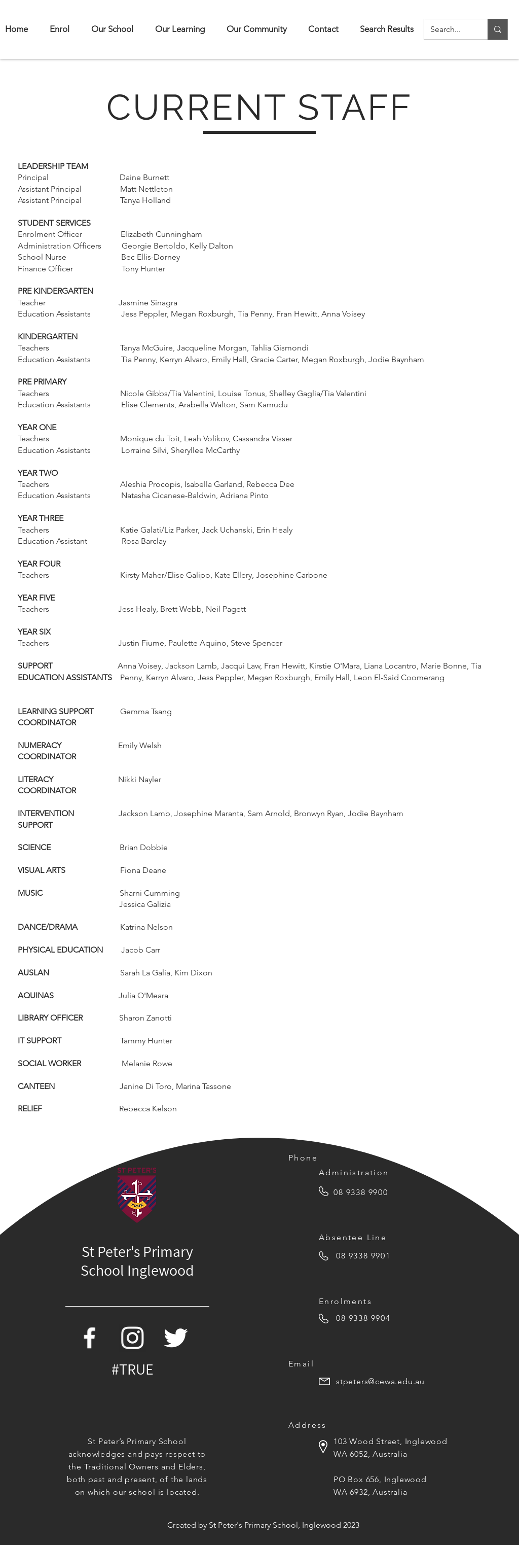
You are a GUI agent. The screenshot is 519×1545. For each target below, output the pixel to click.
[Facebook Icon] (89, 1338)
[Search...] (448, 29)
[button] (112, 29)
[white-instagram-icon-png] (132, 1338)
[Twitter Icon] (176, 1338)
